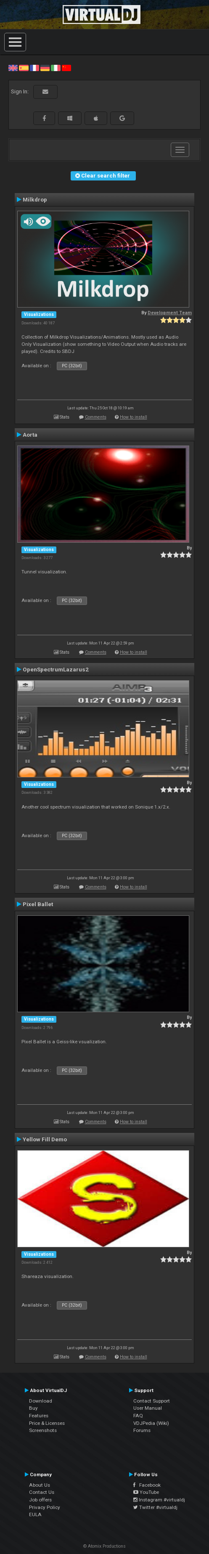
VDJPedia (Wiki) (151, 1423)
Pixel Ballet (38, 904)
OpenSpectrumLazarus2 (56, 669)
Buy (33, 1408)
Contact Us (41, 1492)
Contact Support (151, 1401)
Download (40, 1401)
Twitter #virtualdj (155, 1507)
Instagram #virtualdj (159, 1500)
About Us (39, 1485)
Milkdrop (35, 199)
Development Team (170, 313)
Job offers (40, 1500)
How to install (133, 417)
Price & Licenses (47, 1423)
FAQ (138, 1416)
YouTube (146, 1492)
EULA (35, 1514)
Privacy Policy (44, 1507)
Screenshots (43, 1430)
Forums (142, 1430)
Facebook (147, 1485)
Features (38, 1416)
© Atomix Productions (104, 1546)
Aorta (30, 434)
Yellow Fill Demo (45, 1139)
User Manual (147, 1408)
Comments (95, 417)
